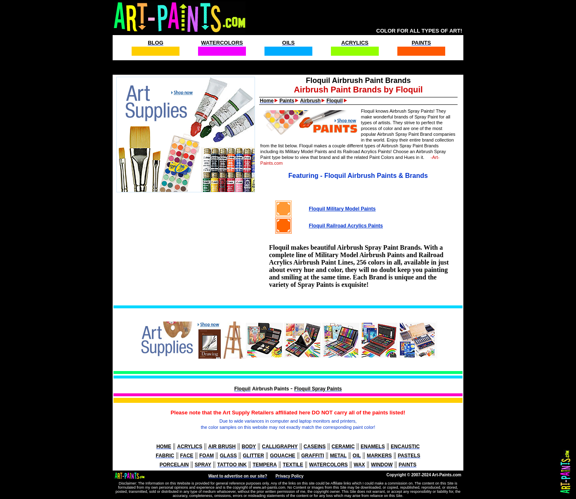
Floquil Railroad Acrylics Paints (346, 226)
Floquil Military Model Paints (342, 209)
